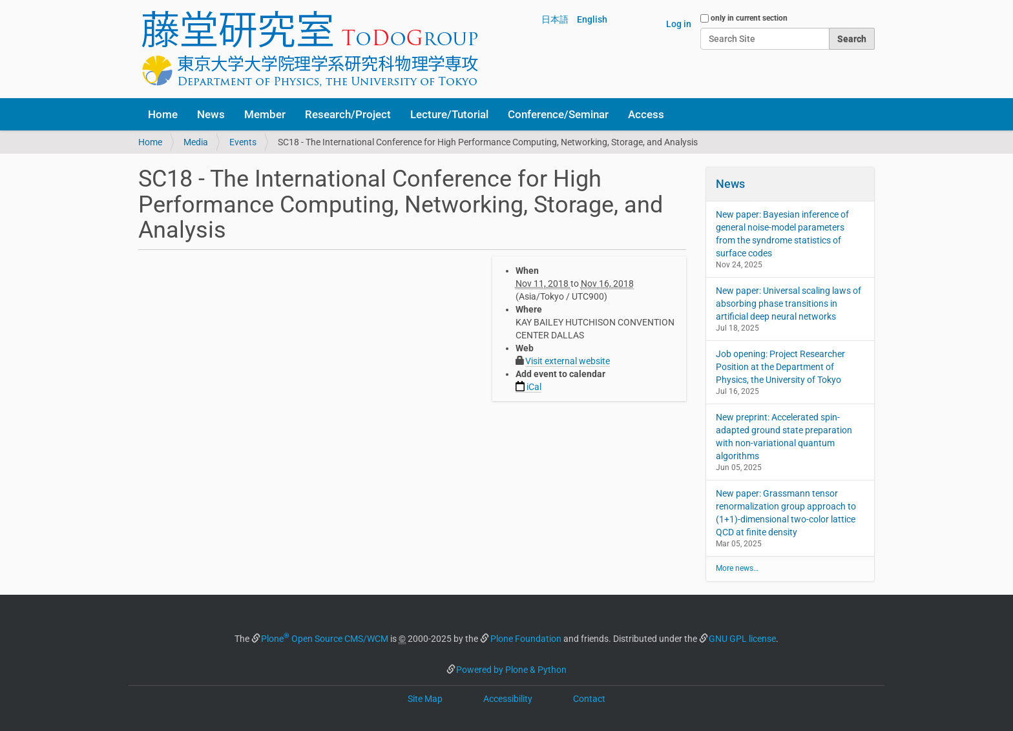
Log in (678, 24)
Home (163, 114)
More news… (737, 568)
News (211, 114)
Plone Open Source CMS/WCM (324, 638)
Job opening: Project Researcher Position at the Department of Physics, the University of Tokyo (780, 367)
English (592, 19)
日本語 (555, 19)
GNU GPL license (742, 638)
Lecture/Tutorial (449, 114)
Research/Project (348, 114)
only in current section (749, 18)
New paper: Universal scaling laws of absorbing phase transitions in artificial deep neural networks (788, 303)
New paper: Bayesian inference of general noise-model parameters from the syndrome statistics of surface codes (782, 233)
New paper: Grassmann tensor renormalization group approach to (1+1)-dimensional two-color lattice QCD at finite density (786, 512)
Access (646, 114)
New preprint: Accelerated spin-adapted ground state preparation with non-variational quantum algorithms (784, 436)
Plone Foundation (525, 638)
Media (195, 142)
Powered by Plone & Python (511, 669)
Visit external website (567, 361)
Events (242, 142)
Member (265, 114)
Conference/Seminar (558, 114)
